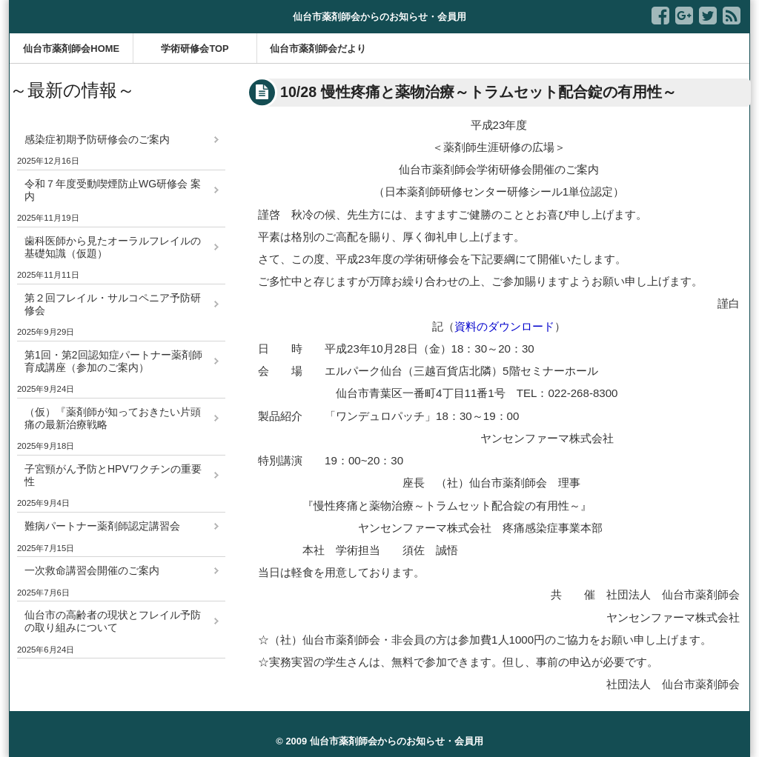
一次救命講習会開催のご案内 (91, 570)
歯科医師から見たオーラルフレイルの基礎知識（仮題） (112, 247)
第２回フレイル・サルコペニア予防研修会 (112, 304)
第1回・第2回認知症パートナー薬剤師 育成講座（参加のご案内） (118, 361)
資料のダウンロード (504, 326)
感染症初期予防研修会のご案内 (97, 139)
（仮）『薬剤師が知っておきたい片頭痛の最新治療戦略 (112, 418)
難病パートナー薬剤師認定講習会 (102, 526)
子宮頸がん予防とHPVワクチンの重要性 (113, 475)
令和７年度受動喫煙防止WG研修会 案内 (112, 190)
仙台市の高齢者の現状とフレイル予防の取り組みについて (112, 621)
